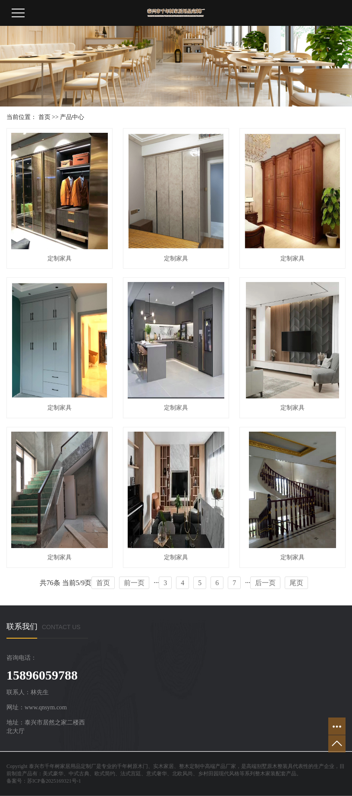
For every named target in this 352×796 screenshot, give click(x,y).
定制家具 (59, 258)
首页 (44, 117)
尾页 (296, 582)
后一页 (265, 582)
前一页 (134, 582)
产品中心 (72, 117)
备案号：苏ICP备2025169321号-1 (43, 781)
